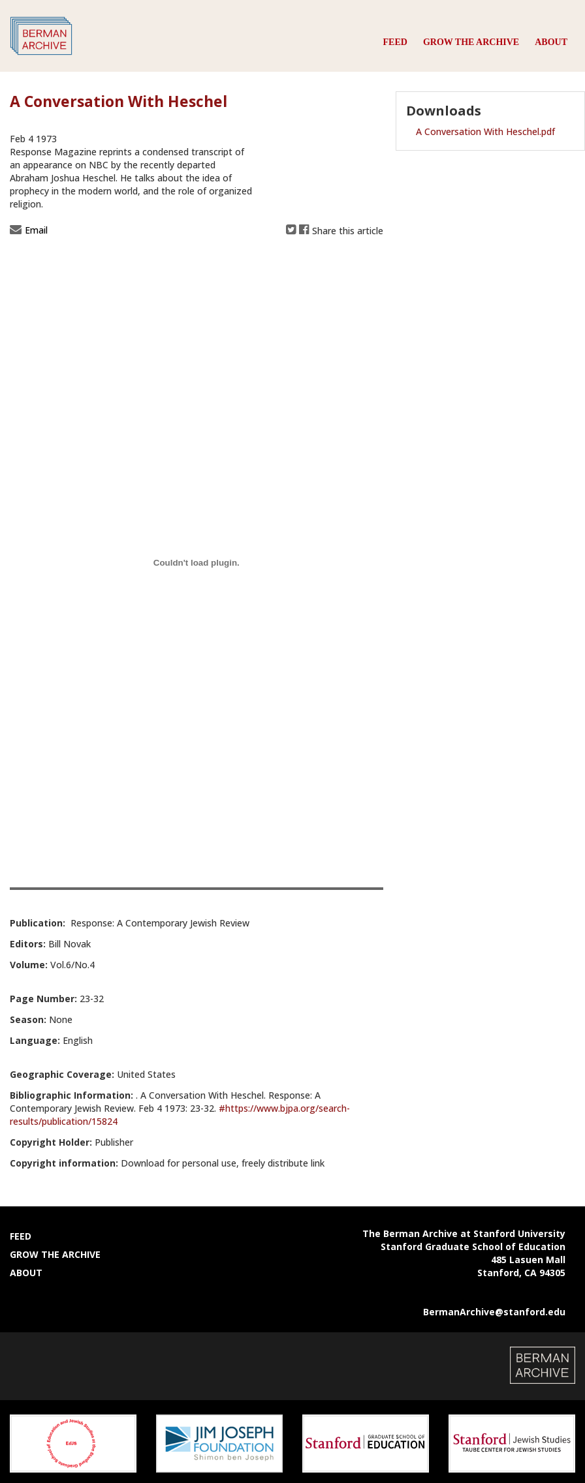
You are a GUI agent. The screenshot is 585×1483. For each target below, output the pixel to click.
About (551, 42)
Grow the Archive (471, 42)
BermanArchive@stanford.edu (494, 1312)
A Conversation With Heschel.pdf (485, 131)
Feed (395, 42)
